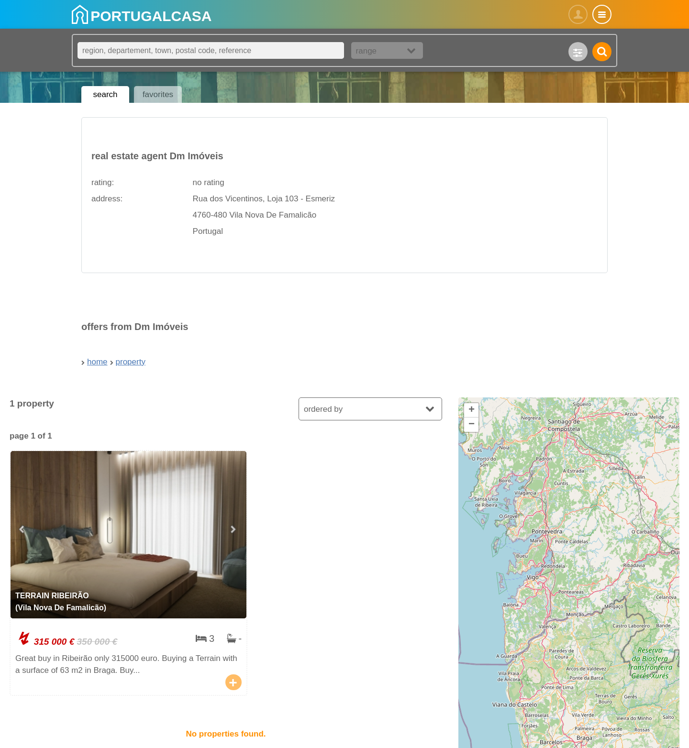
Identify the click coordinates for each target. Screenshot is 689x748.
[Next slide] (234, 530)
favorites (158, 94)
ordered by (323, 409)
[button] (471, 410)
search (105, 94)
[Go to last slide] (22, 530)
